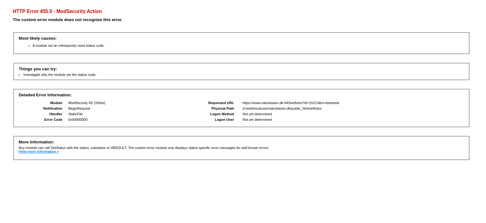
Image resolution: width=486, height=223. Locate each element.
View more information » (39, 151)
